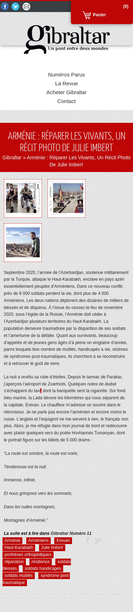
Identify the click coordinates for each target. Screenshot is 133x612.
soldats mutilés (19, 575)
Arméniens (38, 540)
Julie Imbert (52, 547)
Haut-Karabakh (19, 547)
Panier (99, 14)
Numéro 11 (71, 533)
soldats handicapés (43, 568)
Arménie (13, 540)
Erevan (63, 540)
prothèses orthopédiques (28, 554)
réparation (14, 561)
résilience (41, 561)
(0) (125, 6)
